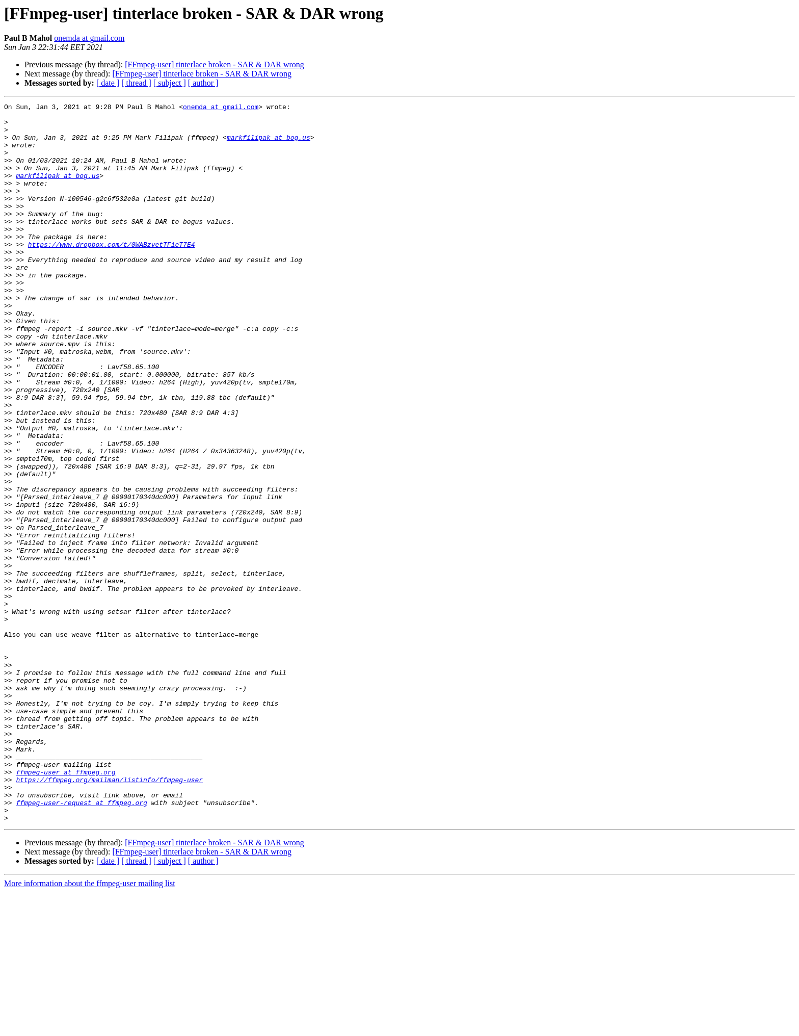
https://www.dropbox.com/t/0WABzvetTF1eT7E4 (111, 273)
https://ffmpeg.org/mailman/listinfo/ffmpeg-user (109, 915)
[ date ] (107, 83)
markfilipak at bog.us (268, 144)
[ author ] (203, 83)
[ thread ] (136, 83)
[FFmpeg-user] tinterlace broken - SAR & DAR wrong (214, 64)
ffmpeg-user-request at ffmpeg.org (81, 943)
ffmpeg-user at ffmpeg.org (65, 906)
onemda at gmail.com (89, 38)
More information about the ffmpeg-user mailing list (89, 1027)
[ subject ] (169, 83)
